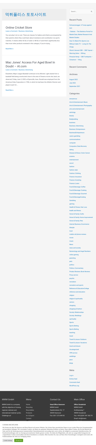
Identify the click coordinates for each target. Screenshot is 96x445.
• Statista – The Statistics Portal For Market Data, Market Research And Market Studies (81, 34)
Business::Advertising (26, 31)
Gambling (72, 200)
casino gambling (74, 136)
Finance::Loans (74, 183)
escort (71, 163)
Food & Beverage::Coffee (77, 186)
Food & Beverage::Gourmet (78, 193)
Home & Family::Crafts (76, 213)
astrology (72, 112)
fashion (71, 166)
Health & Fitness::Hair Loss (78, 207)
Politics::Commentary (76, 267)
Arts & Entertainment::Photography (81, 105)
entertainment (74, 159)
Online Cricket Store (19, 27)
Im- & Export (30, 414)
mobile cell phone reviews (78, 234)
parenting (72, 257)
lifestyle (72, 227)
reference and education (77, 291)
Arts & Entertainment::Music (78, 102)
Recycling (29, 406)
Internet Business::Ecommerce (79, 223)
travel (71, 335)
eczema (72, 156)
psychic (72, 277)
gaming (71, 203)
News (71, 244)
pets (70, 261)
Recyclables (30, 409)
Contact (28, 417)
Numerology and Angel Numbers (80, 250)
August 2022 (73, 79)
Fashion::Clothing (75, 173)
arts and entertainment (77, 109)
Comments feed (74, 381)
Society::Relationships (76, 311)
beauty (71, 115)
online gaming (74, 254)
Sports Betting (74, 325)
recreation (72, 281)
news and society (75, 247)
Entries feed (73, 378)
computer (72, 142)
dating (71, 149)
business (72, 122)
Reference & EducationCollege (79, 288)
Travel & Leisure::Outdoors (78, 338)
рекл (71, 358)
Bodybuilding (73, 119)
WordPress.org (74, 384)
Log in (71, 374)
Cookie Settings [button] (8, 440)
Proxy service (73, 274)
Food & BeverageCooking (77, 196)
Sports (71, 321)
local (71, 230)
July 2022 (72, 83)
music (71, 240)
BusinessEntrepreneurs (77, 132)
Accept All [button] (19, 440)
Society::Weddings (75, 315)
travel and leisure (75, 345)
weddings (72, 355)
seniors (71, 301)
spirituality (72, 318)
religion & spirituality (76, 298)
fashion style (73, 169)
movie (71, 237)
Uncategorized (74, 348)
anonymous (73, 99)
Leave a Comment (12, 31)
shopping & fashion (75, 308)
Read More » (10, 49)
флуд (71, 362)
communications (75, 139)
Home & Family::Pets (76, 220)
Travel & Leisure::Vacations (78, 342)
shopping (72, 304)
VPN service (73, 352)
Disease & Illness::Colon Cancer (79, 153)
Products (29, 412)
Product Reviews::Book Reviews (80, 271)
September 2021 (74, 86)
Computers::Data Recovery (78, 146)
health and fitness (75, 210)
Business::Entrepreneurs (77, 129)
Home (28, 403)
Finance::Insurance (75, 176)
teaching (72, 331)
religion (71, 294)
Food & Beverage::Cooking (78, 190)
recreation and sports (76, 284)
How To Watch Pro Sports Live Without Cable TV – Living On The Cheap (80, 44)
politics (71, 264)
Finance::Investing (75, 180)
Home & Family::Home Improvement (81, 217)
